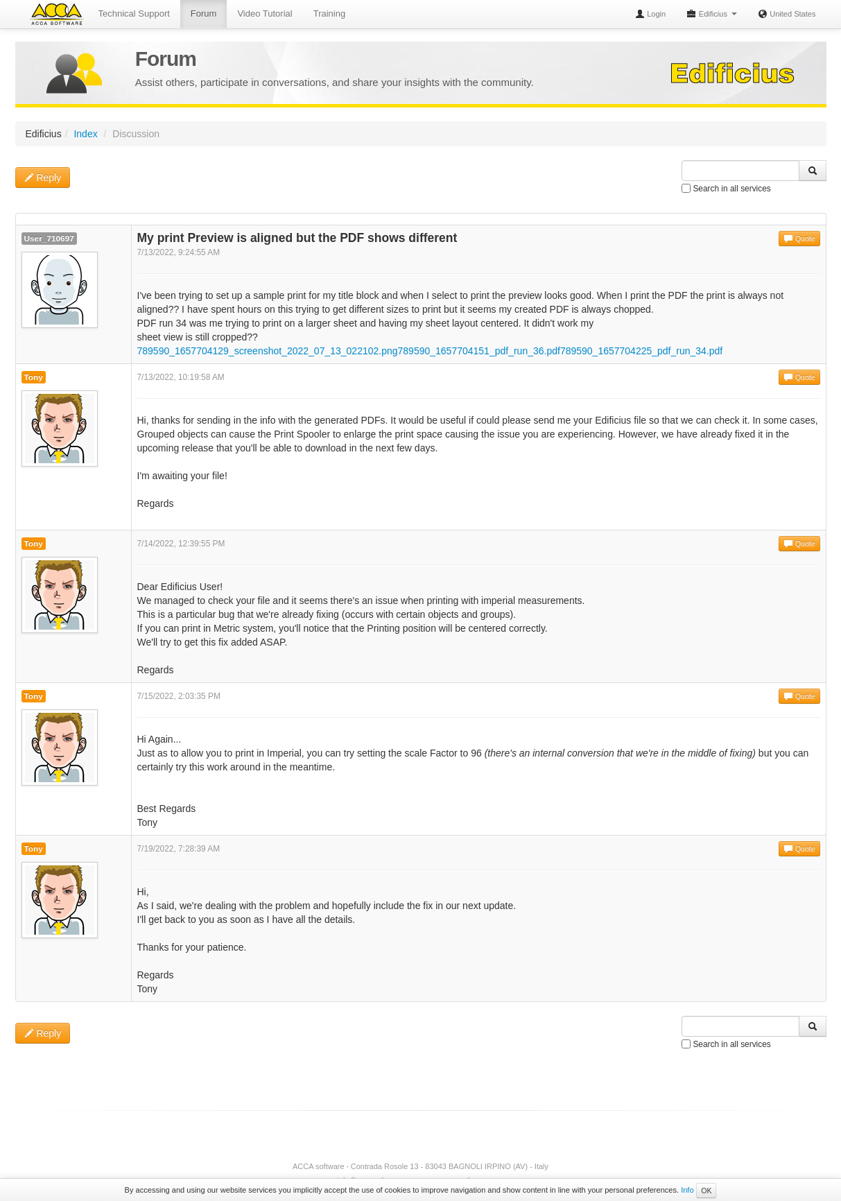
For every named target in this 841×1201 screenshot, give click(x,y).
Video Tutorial (264, 13)
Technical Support (134, 13)
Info (687, 1190)
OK (706, 1190)
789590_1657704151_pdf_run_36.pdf (479, 350)
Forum (204, 13)
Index (85, 133)
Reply (43, 177)
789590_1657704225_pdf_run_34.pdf (641, 350)
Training (329, 13)
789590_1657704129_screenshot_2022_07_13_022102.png (267, 350)
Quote (799, 238)
